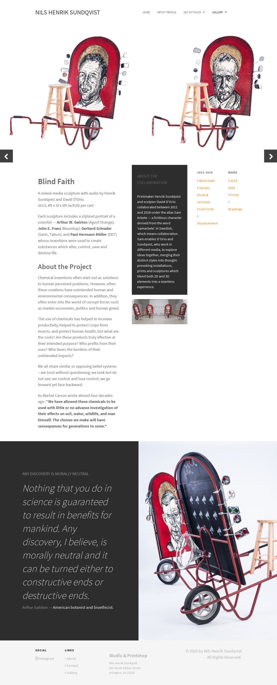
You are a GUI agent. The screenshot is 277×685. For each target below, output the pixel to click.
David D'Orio (166, 201)
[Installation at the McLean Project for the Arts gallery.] (159, 311)
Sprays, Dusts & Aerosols (203, 194)
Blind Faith (207, 180)
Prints (234, 195)
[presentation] (6, 156)
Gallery (72, 672)
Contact (72, 665)
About (71, 658)
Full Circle (206, 209)
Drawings (235, 209)
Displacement (207, 223)
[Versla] (207, 540)
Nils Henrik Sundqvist (67, 12)
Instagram (46, 658)
